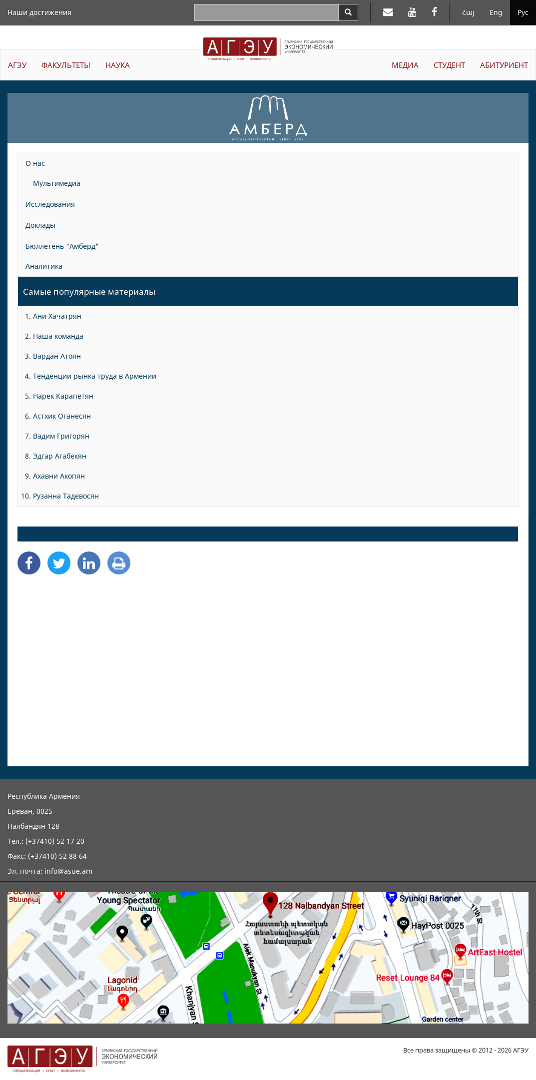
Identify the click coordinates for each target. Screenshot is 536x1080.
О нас (35, 163)
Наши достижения (39, 12)
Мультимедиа (56, 183)
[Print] (118, 562)
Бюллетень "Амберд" (62, 246)
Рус (523, 12)
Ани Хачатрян (57, 316)
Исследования (50, 204)
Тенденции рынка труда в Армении (94, 376)
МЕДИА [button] (405, 65)
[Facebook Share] (28, 562)
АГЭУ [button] (17, 65)
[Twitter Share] (58, 562)
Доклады (40, 225)
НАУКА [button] (117, 65)
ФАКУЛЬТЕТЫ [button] (65, 65)
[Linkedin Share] (88, 562)
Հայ (468, 12)
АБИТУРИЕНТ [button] (504, 65)
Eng (496, 12)
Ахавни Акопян (59, 476)
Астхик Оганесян (62, 416)
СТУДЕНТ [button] (449, 65)
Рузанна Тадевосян (66, 496)
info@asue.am (68, 871)
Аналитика (43, 266)
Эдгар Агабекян (59, 456)
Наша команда (58, 336)
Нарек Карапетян (63, 396)
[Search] (348, 12)
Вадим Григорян (61, 436)
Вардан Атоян (57, 356)
